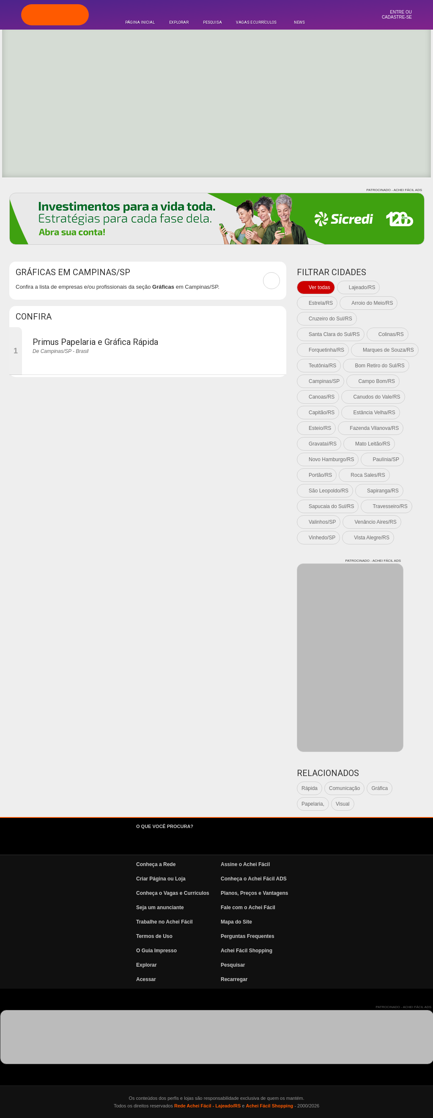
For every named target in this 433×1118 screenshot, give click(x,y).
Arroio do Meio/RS (372, 303)
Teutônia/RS (322, 366)
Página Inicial (140, 22)
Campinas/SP (324, 381)
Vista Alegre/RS (371, 538)
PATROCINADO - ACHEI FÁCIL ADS (394, 190)
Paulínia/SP (386, 459)
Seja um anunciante (160, 907)
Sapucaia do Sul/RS (331, 506)
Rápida (309, 788)
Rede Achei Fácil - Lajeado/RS (207, 1105)
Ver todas (319, 287)
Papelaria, (312, 804)
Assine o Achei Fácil (245, 864)
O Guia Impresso (156, 951)
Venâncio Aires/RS (375, 522)
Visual (342, 804)
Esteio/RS (320, 428)
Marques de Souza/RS (388, 350)
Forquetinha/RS (326, 350)
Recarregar (234, 979)
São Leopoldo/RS (328, 491)
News (299, 22)
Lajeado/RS (362, 287)
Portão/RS (320, 475)
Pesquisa (212, 22)
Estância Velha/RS (374, 412)
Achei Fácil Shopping (246, 951)
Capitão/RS (321, 412)
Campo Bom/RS (376, 381)
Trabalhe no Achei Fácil (164, 922)
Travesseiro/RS (390, 506)
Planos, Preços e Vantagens (254, 893)
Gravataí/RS (323, 444)
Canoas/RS (321, 397)
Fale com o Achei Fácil (248, 907)
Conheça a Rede (155, 864)
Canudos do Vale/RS (376, 397)
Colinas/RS (391, 334)
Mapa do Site (236, 922)
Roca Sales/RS (368, 475)
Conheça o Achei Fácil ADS (254, 879)
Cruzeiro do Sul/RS (330, 319)
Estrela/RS (321, 303)
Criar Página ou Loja (161, 879)
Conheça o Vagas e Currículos (172, 893)
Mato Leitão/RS (372, 444)
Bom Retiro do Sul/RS (379, 366)
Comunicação (344, 788)
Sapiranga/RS (383, 491)
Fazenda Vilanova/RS (374, 428)
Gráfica (379, 788)
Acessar (146, 979)
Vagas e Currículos (256, 22)
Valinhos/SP (322, 522)
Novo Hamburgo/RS (331, 459)
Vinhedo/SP (322, 538)
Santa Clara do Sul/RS (334, 334)
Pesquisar (233, 965)
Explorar (179, 22)
